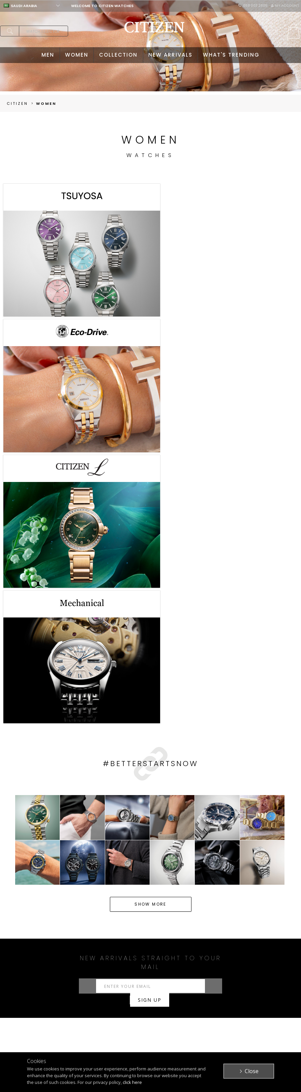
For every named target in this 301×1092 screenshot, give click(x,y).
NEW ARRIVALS (170, 54)
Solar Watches (126, 849)
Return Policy (136, 1020)
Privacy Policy (194, 1012)
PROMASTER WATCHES (76, 1037)
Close (252, 1071)
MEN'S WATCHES (80, 1005)
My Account (285, 5)
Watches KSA (28, 841)
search (9, 31)
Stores (242, 1012)
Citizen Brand (192, 1005)
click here (132, 1082)
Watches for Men (68, 841)
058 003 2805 (253, 5)
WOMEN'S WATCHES (84, 1012)
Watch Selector (43, 31)
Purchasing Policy (141, 1012)
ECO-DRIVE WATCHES (75, 1023)
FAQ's (126, 1027)
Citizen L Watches (269, 849)
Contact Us (248, 1020)
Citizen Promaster (168, 849)
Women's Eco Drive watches (126, 841)
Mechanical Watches (36, 849)
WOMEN (77, 54)
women (46, 103)
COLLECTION (118, 54)
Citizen (17, 103)
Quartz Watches (85, 849)
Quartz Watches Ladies (260, 841)
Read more (151, 874)
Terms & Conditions (190, 1023)
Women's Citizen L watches (195, 841)
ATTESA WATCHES (82, 1048)
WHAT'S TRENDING (231, 54)
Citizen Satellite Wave (218, 849)
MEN (47, 54)
